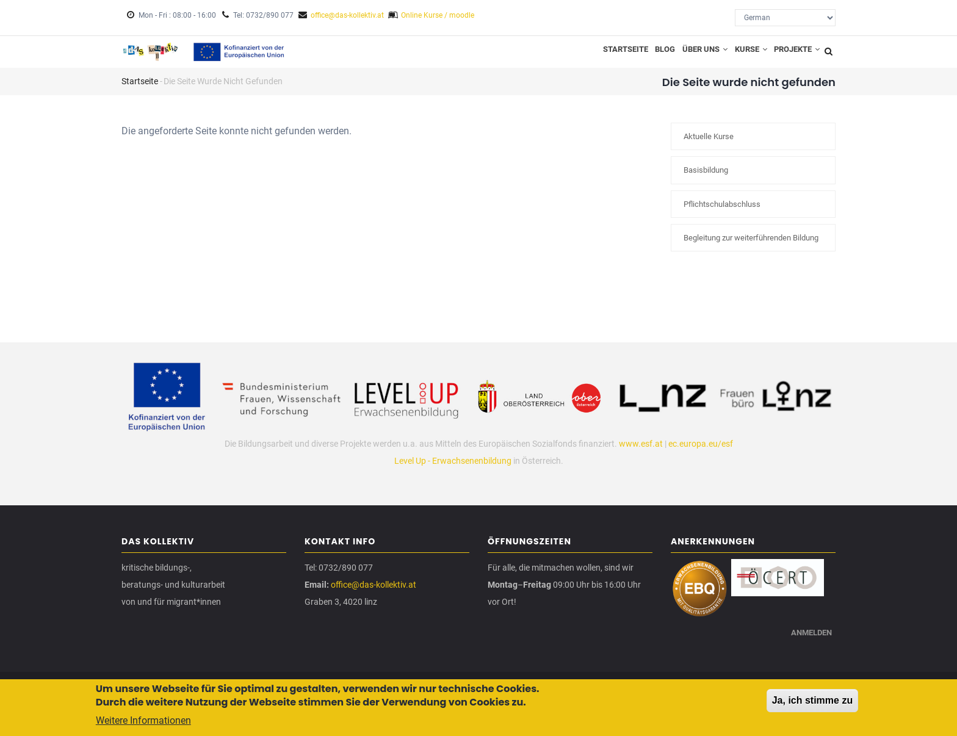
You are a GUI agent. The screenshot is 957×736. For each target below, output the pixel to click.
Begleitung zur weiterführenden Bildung (751, 246)
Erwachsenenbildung (471, 469)
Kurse (741, 55)
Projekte (793, 55)
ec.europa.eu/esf (700, 451)
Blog (644, 55)
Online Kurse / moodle (437, 15)
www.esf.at (641, 451)
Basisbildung (706, 178)
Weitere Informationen (143, 721)
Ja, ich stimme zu (812, 701)
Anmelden (808, 648)
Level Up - (413, 469)
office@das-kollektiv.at (347, 15)
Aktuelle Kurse (709, 145)
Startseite (599, 55)
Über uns (689, 55)
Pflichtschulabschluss (722, 212)
